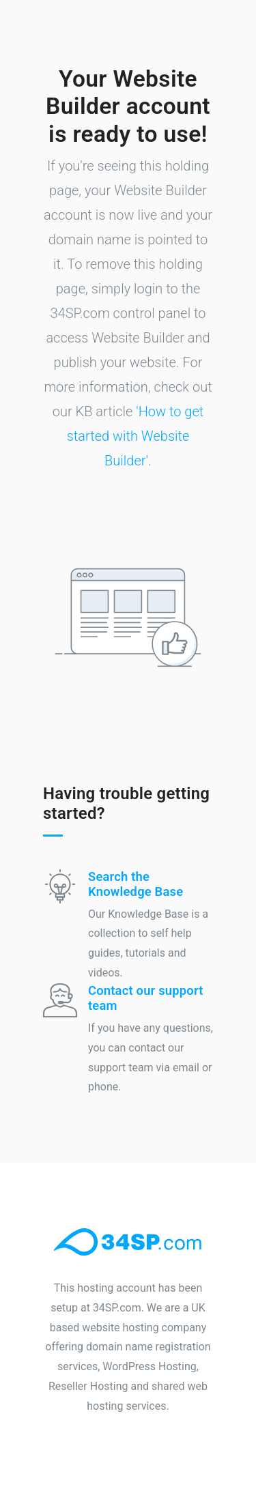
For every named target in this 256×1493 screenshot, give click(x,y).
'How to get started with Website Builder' (135, 436)
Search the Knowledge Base (135, 884)
